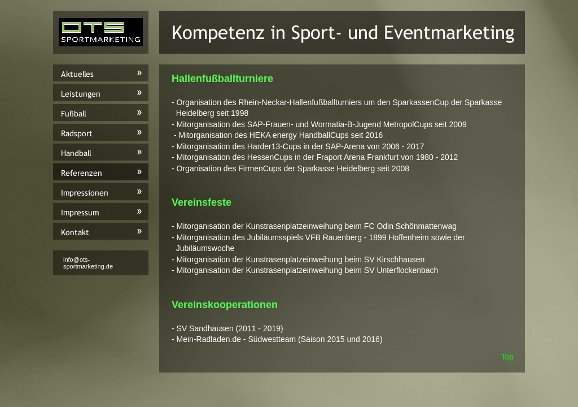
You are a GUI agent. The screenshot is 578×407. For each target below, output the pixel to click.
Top (507, 356)
